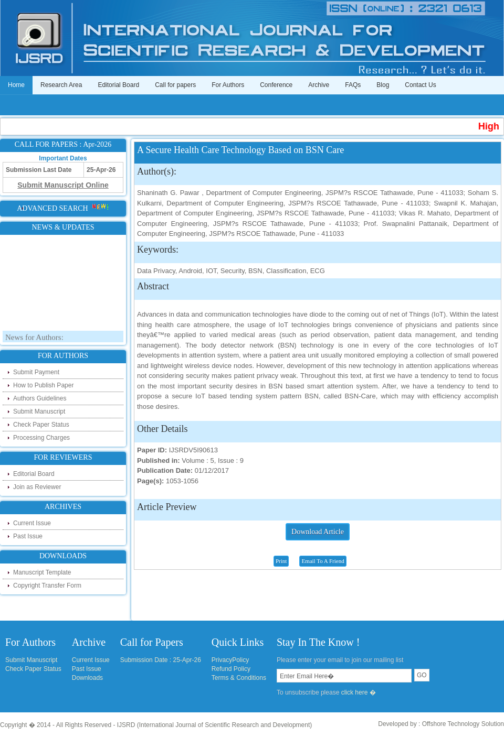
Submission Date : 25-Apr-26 (160, 660)
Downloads (87, 677)
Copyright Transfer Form (47, 585)
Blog (382, 85)
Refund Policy (231, 669)
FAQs (353, 85)
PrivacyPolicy (230, 660)
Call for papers (175, 85)
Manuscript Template (42, 572)
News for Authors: (34, 339)
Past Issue (28, 536)
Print (281, 561)
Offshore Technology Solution (463, 724)
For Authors (228, 85)
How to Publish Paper (43, 385)
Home (16, 85)
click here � (358, 692)
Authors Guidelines (39, 398)
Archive (318, 85)
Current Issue (32, 523)
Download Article (317, 532)
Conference (276, 85)
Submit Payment (36, 372)
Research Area (61, 85)
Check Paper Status (41, 424)
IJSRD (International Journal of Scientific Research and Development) (214, 725)
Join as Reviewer (37, 487)
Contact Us (420, 85)
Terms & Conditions (239, 677)
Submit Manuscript (39, 411)
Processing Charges (41, 437)
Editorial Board (118, 85)
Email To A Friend (322, 561)
